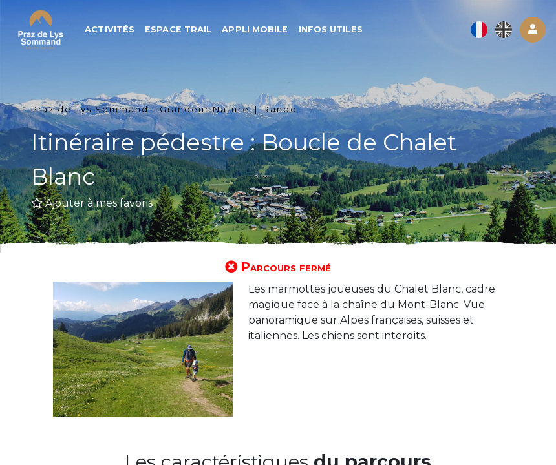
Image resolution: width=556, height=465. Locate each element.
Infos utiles (332, 30)
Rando (280, 109)
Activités (111, 30)
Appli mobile (256, 30)
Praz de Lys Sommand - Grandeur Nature (140, 109)
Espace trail (179, 30)
